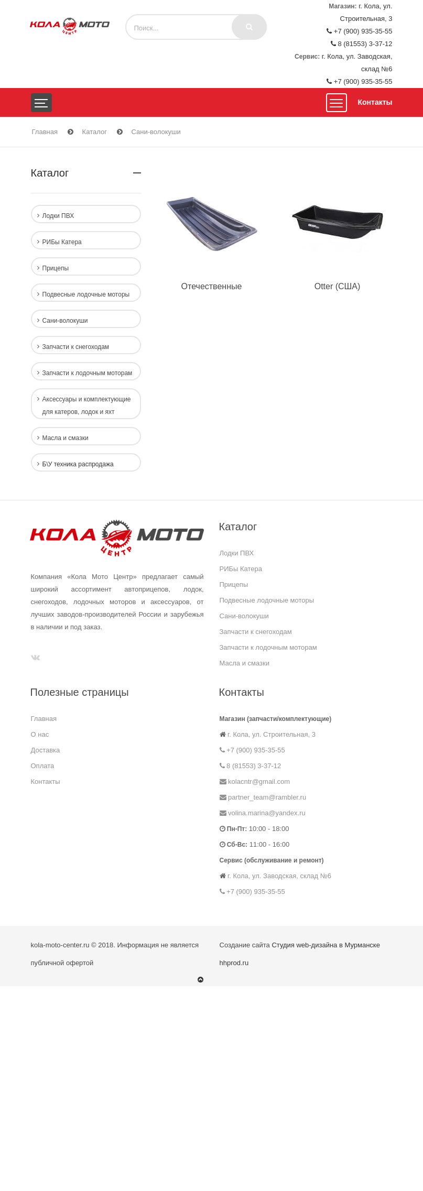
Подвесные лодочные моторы (267, 600)
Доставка (45, 750)
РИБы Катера (241, 569)
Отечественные (211, 286)
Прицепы (234, 584)
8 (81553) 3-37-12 (362, 44)
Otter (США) (337, 286)
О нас (40, 734)
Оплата (43, 766)
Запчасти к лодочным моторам (268, 647)
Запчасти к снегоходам (256, 632)
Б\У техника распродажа (78, 464)
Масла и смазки (244, 663)
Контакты (374, 102)
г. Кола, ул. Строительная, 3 (271, 734)
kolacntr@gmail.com (255, 781)
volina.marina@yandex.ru (263, 813)
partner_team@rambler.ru (263, 797)
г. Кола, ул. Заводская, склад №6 (278, 876)
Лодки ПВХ (237, 553)
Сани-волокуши (156, 132)
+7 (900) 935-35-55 (359, 31)
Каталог (94, 132)
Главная (45, 132)
